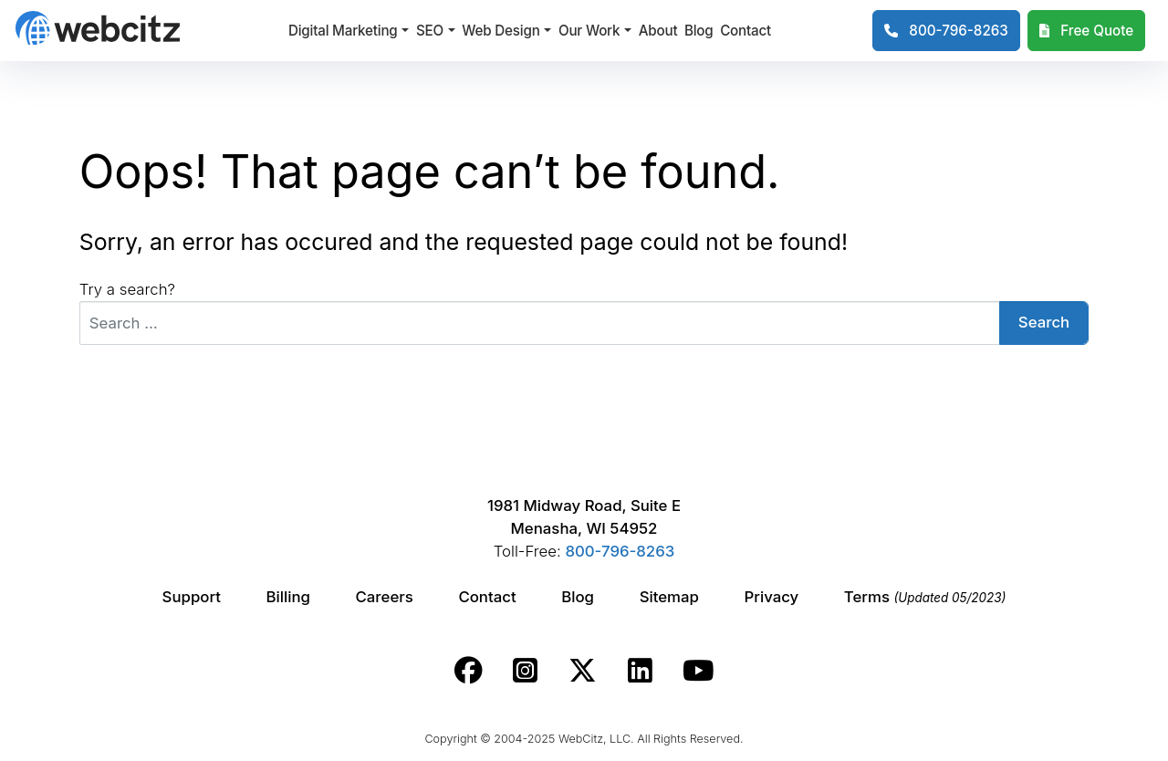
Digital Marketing (343, 30)
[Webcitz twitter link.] (582, 670)
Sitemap (669, 597)
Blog (699, 30)
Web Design (500, 30)
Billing (288, 597)
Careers (384, 597)
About (658, 30)
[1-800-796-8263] (946, 31)
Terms (925, 597)
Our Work (589, 30)
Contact (745, 30)
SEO (429, 30)
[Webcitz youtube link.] (698, 670)
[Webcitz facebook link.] (468, 670)
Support (191, 597)
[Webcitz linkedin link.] (640, 670)
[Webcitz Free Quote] (1086, 31)
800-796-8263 (619, 551)
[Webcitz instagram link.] (525, 670)
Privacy (772, 597)
